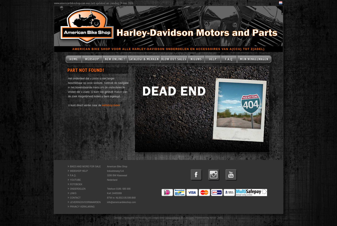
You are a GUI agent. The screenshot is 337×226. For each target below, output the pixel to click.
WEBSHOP (92, 59)
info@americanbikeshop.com (121, 202)
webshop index (111, 105)
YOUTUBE (75, 180)
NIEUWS (196, 59)
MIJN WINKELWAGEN (254, 59)
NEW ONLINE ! (115, 59)
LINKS (73, 193)
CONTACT (75, 198)
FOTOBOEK (76, 184)
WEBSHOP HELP (79, 171)
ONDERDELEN (77, 189)
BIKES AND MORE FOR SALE (85, 166)
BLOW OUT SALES (173, 59)
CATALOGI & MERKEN (144, 59)
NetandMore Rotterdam (179, 217)
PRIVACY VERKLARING (82, 206)
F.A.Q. (73, 175)
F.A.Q (229, 59)
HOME (74, 59)
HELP (213, 59)
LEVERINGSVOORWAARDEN (85, 202)
